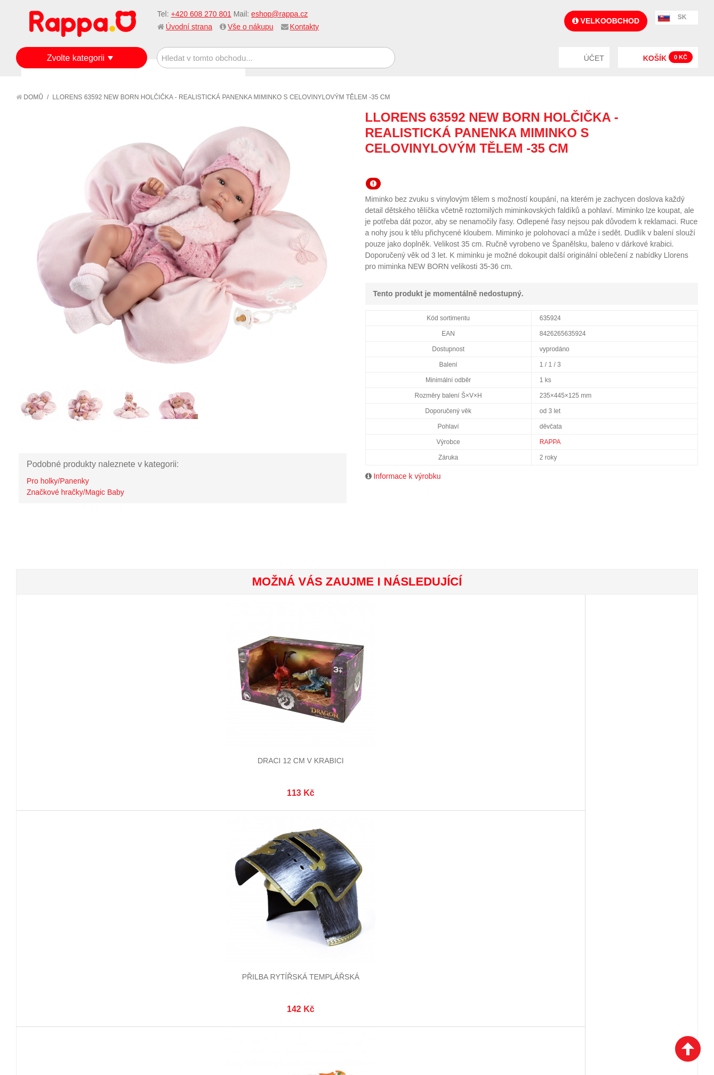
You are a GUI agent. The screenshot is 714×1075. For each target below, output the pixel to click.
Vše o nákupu (251, 26)
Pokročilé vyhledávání (181, 898)
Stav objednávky (282, 885)
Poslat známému (645, 167)
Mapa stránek (163, 872)
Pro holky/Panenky (58, 481)
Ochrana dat (50, 925)
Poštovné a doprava (63, 911)
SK (682, 17)
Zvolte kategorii (76, 57)
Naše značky (50, 938)
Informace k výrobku (406, 476)
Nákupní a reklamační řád (73, 898)
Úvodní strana (189, 26)
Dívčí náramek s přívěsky (640, 716)
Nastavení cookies (331, 1013)
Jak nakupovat (53, 885)
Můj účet (268, 872)
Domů (29, 97)
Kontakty (304, 26)
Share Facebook (666, 167)
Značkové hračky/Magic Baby (75, 492)
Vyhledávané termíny (177, 885)
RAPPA (550, 442)
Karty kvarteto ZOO (413, 716)
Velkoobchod (605, 21)
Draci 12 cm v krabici (73, 716)
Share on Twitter (687, 167)
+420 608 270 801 (201, 14)
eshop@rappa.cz (279, 14)
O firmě (40, 872)
